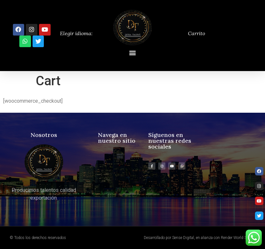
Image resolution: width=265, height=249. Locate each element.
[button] (132, 52)
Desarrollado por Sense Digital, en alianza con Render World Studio (199, 237)
